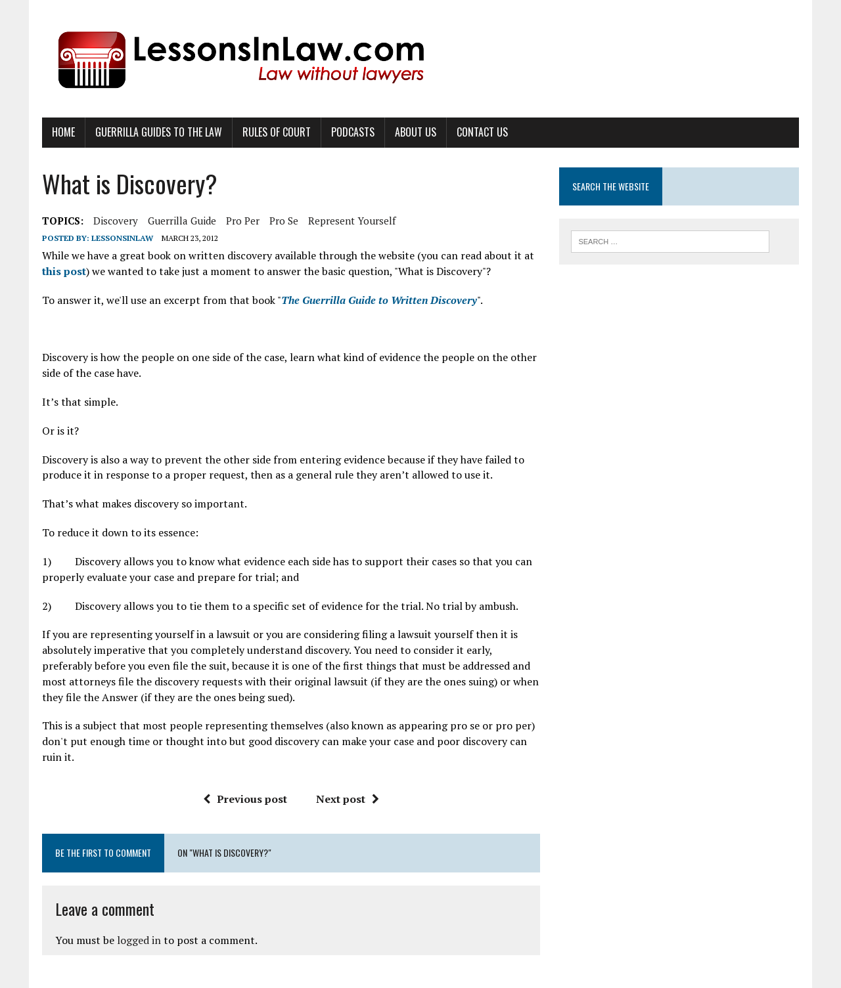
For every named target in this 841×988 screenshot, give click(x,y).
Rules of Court (276, 132)
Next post (347, 799)
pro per (243, 220)
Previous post (245, 799)
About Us (415, 132)
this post (64, 271)
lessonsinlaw (122, 238)
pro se (283, 220)
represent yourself (352, 220)
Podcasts (353, 132)
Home (63, 132)
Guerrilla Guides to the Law (158, 132)
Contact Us (482, 132)
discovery (115, 220)
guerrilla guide (182, 220)
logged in (139, 940)
